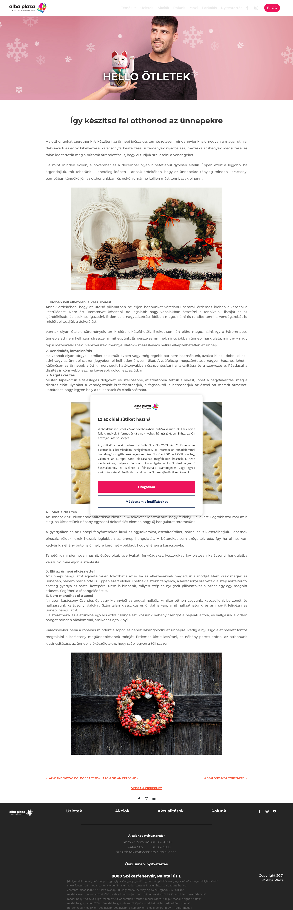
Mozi (193, 8)
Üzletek (146, 8)
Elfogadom (146, 487)
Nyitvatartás (231, 8)
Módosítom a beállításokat (147, 501)
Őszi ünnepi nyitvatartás (146, 864)
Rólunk (179, 8)
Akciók (163, 8)
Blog (272, 8)
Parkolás (209, 8)
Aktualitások (171, 811)
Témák (126, 8)
